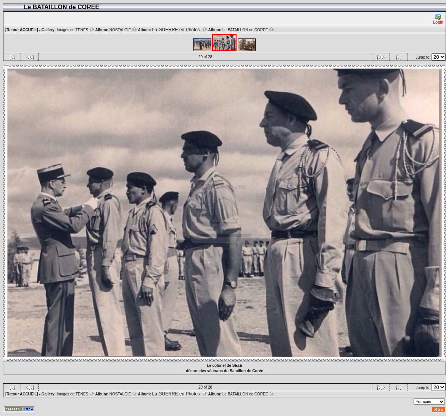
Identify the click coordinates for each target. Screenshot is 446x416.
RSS (438, 409)
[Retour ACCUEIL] (21, 30)
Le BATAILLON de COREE (248, 30)
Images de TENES (75, 30)
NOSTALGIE (123, 30)
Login (438, 19)
